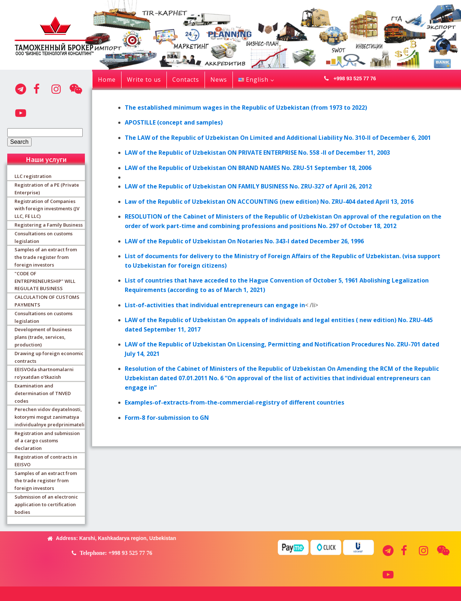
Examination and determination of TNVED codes (43, 393)
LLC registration (33, 176)
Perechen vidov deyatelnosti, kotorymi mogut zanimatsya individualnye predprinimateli (50, 417)
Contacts (185, 80)
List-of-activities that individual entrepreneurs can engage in (215, 305)
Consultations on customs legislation (44, 237)
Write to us (144, 80)
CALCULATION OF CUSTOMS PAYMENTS (47, 301)
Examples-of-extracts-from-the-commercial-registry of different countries (234, 402)
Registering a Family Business (49, 225)
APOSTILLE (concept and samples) (174, 122)
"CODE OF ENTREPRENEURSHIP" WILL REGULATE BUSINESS (45, 281)
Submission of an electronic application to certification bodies (46, 504)
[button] (348, 78)
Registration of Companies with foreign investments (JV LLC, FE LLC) (47, 209)
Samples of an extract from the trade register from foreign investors (46, 257)
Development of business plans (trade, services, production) (43, 337)
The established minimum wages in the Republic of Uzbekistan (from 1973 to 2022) (246, 107)
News (218, 80)
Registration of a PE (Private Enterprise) (47, 189)
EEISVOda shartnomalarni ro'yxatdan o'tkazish (44, 373)
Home (107, 80)
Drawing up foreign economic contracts (49, 357)
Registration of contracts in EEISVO (46, 461)
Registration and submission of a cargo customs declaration (47, 441)
